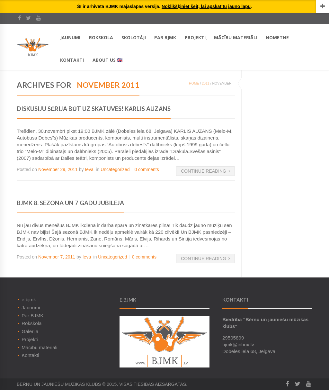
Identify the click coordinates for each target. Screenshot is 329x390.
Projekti (195, 37)
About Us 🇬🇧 (107, 60)
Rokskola (101, 37)
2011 (205, 83)
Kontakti (72, 60)
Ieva (89, 169)
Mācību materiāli (235, 37)
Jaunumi (70, 37)
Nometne (277, 37)
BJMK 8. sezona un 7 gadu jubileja (70, 202)
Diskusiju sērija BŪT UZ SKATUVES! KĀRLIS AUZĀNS (94, 108)
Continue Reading (205, 171)
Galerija (30, 331)
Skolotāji (133, 37)
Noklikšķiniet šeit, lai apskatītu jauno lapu (206, 6)
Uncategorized (115, 169)
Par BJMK (165, 37)
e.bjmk (29, 299)
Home (194, 83)
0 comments (146, 169)
